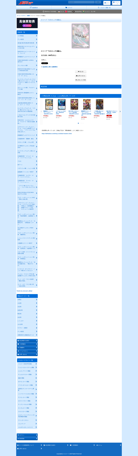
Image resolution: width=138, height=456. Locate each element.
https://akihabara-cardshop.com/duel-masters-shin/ (57, 133)
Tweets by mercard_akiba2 (24, 291)
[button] (104, 7)
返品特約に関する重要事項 (49, 67)
